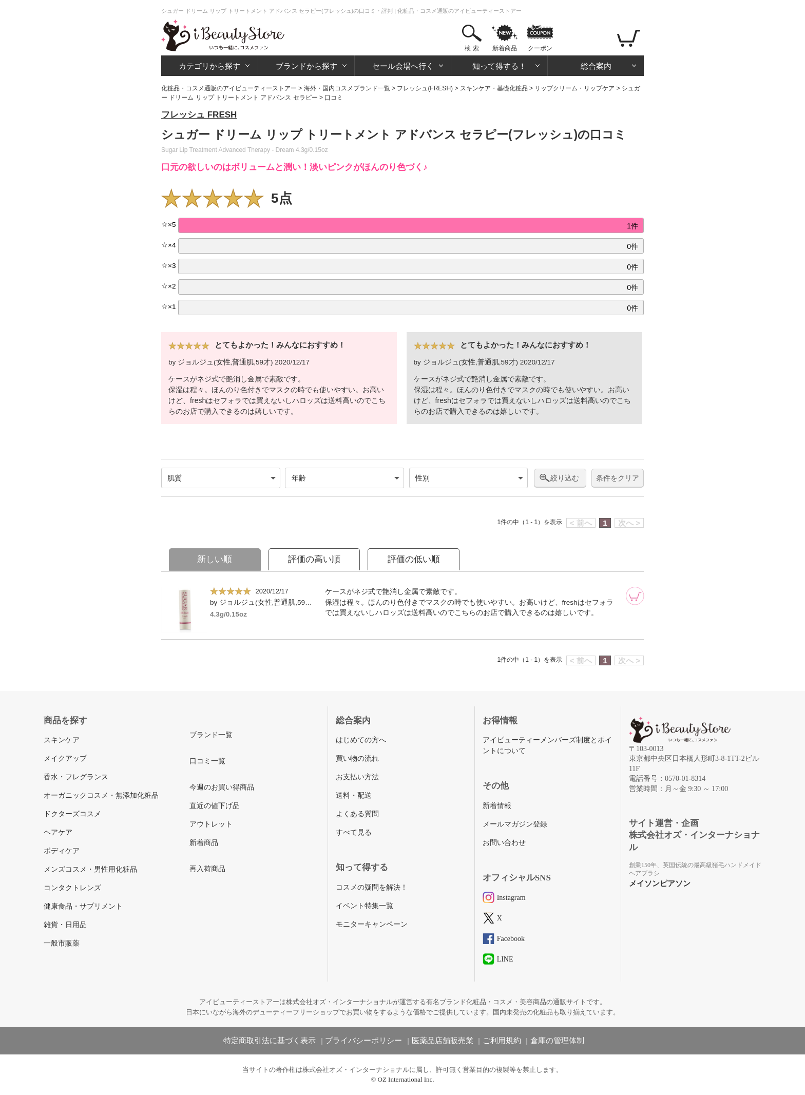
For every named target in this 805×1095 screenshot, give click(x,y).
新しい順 (214, 559)
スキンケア (62, 740)
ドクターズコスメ (72, 814)
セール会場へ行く (403, 66)
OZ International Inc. (406, 1079)
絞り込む (564, 478)
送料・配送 (354, 795)
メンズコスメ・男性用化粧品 (90, 869)
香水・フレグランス (76, 777)
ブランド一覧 (211, 735)
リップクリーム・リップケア (574, 88)
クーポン (540, 48)
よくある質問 (357, 814)
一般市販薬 (62, 943)
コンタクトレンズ (72, 888)
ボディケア (62, 851)
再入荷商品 (207, 869)
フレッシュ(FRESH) (425, 88)
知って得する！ (499, 66)
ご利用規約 (502, 1040)
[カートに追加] (635, 596)
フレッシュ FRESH (199, 115)
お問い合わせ (504, 843)
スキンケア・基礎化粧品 (494, 88)
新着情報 (497, 806)
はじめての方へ (361, 740)
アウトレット (211, 824)
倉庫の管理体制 (557, 1040)
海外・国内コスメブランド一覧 (347, 88)
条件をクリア (617, 478)
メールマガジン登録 (515, 824)
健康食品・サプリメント (83, 906)
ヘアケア (58, 832)
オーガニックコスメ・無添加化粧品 (101, 795)
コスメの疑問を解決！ (372, 887)
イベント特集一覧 (364, 906)
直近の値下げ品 (214, 806)
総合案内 (596, 66)
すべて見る (354, 832)
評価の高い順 (314, 559)
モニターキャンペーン (372, 924)
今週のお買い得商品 (221, 787)
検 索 (471, 48)
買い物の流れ (357, 758)
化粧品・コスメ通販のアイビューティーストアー (229, 88)
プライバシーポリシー (363, 1040)
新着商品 (504, 48)
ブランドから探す (306, 66)
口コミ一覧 (207, 761)
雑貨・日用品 (65, 925)
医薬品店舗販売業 (442, 1040)
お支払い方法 (357, 777)
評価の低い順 (414, 559)
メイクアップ (65, 758)
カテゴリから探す (209, 66)
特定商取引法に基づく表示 (269, 1040)
